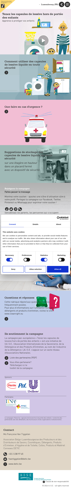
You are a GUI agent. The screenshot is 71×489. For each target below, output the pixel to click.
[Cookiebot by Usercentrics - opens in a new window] (58, 218)
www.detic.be (15, 464)
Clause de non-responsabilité (57, 482)
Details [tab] (35, 224)
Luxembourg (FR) (49, 5)
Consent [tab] (12, 224)
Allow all (57, 269)
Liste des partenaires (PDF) (23, 358)
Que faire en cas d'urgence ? (23, 107)
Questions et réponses (19, 297)
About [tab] (58, 224)
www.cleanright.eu (14, 314)
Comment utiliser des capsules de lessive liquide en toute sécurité (25, 64)
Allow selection (35, 269)
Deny (13, 269)
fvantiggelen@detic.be (19, 459)
